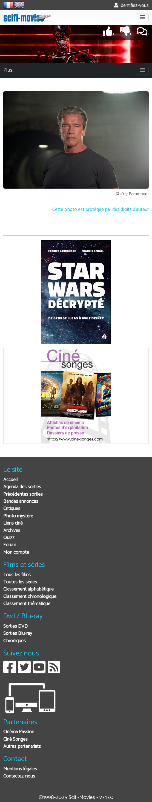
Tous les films (17, 575)
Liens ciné (13, 523)
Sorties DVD (15, 626)
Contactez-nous (19, 776)
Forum (9, 545)
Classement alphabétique (28, 589)
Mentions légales (20, 769)
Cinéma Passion (18, 732)
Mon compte (16, 552)
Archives (11, 531)
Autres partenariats (22, 747)
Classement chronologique (29, 597)
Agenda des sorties (22, 487)
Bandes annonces (20, 502)
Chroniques (14, 641)
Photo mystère (18, 516)
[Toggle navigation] (143, 17)
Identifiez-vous (131, 6)
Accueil (10, 480)
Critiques (11, 509)
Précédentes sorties (23, 494)
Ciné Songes (15, 739)
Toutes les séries (20, 582)
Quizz (9, 538)
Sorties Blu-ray (17, 634)
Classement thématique (26, 604)
